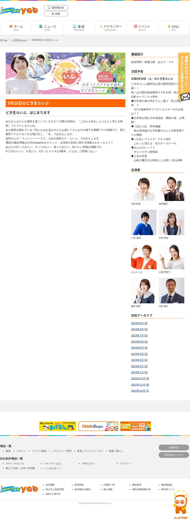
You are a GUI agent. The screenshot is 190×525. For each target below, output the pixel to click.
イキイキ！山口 (52, 463)
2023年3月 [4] (139, 360)
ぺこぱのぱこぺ (52, 468)
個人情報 (107, 489)
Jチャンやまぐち (15, 463)
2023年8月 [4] (139, 329)
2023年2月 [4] (139, 366)
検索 (57, 13)
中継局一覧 (109, 484)
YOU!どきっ (88, 463)
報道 (8, 451)
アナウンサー (110, 27)
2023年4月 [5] (139, 353)
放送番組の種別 (82, 489)
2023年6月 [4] (139, 341)
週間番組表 (58, 7)
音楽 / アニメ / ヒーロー (90, 451)
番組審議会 (167, 484)
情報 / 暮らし (116, 451)
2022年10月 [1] (140, 390)
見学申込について (174, 455)
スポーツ (21, 451)
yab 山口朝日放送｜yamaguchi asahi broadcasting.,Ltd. (19, 10)
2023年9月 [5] (139, 323)
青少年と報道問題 (55, 489)
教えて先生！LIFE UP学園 (20, 468)
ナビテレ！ (126, 463)
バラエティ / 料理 (61, 451)
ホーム (16, 27)
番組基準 (136, 484)
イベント (142, 27)
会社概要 (50, 484)
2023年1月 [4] (139, 372)
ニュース (47, 27)
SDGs (173, 27)
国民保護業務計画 (141, 489)
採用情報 (79, 484)
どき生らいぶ (19, 39)
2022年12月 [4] (140, 378)
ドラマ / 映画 (39, 451)
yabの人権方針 (53, 494)
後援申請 (174, 447)
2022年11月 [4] (140, 384)
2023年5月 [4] (139, 347)
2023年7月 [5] (139, 335)
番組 (79, 27)
